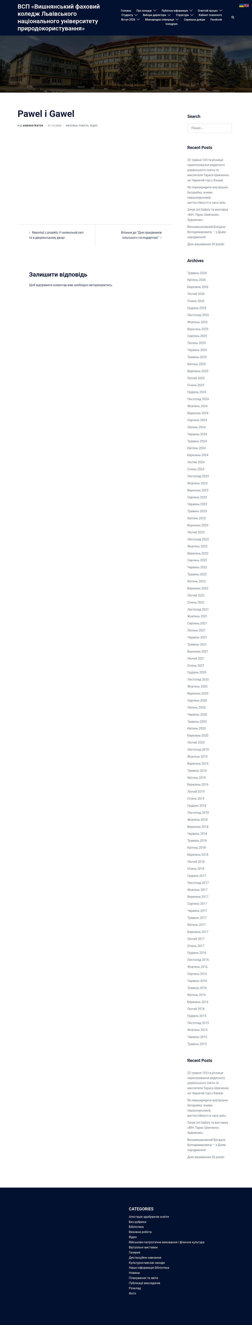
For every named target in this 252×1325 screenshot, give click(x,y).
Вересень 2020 (197, 693)
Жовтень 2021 (197, 616)
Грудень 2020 (196, 672)
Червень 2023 (197, 504)
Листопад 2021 (198, 609)
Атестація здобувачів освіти (149, 1217)
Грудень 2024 (196, 392)
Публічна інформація (175, 10)
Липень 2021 (196, 630)
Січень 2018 (195, 869)
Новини (134, 1273)
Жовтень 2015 (197, 1030)
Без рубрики (137, 1222)
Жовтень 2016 (197, 967)
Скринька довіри (194, 19)
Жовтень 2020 (197, 686)
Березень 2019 (197, 784)
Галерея (134, 1252)
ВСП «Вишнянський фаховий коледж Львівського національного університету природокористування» (59, 17)
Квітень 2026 (196, 280)
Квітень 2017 (196, 925)
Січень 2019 (195, 798)
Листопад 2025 (198, 315)
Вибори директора (154, 15)
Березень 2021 (197, 651)
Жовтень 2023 (197, 483)
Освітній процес (208, 10)
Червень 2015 (197, 1037)
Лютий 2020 (196, 742)
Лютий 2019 (196, 791)
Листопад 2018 (198, 812)
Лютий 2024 (196, 462)
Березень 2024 (197, 455)
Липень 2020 (196, 707)
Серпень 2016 (197, 974)
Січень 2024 (195, 469)
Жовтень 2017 (197, 890)
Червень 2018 (197, 834)
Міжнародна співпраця (159, 19)
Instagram (172, 23)
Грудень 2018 (196, 805)
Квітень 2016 (196, 995)
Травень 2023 (197, 511)
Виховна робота (77, 125)
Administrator (33, 125)
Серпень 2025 (197, 336)
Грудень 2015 (196, 1016)
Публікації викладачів (144, 1283)
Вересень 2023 (197, 490)
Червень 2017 (197, 911)
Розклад (135, 1288)
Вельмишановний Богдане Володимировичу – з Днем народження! (206, 232)
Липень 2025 (196, 343)
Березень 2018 (197, 854)
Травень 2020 (197, 721)
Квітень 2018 (196, 847)
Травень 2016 (197, 988)
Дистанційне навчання (145, 1257)
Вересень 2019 (197, 763)
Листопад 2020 (198, 679)
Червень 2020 (197, 714)
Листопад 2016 (198, 960)
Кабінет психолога (210, 15)
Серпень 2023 (197, 497)
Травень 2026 (197, 273)
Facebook (216, 19)
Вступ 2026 (128, 19)
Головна (126, 10)
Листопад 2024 (198, 399)
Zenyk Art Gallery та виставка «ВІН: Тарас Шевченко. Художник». (207, 215)
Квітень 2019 (196, 777)
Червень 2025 (197, 350)
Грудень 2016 (196, 953)
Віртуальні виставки (143, 1247)
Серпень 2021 (197, 623)
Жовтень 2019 (197, 756)
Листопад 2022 (198, 539)
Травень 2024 (197, 441)
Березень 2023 (197, 525)
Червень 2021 (197, 637)
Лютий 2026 (196, 294)
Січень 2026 (195, 301)
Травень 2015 (197, 1044)
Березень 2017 (197, 932)
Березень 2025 (197, 371)
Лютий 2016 (196, 1009)
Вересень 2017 (197, 896)
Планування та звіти (143, 1278)
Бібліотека (136, 1227)
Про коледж (144, 10)
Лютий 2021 (196, 658)
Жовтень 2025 (197, 322)
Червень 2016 (197, 981)
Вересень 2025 (197, 329)
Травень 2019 (197, 770)
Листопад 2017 (198, 883)
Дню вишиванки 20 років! (205, 244)
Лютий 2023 (196, 532)
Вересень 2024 (197, 413)
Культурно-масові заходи (147, 1263)
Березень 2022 (197, 588)
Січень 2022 (195, 602)
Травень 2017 (197, 918)
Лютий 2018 (196, 862)
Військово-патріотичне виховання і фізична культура (166, 1242)
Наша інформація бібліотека (149, 1267)
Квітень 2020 (196, 728)
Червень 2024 (197, 434)
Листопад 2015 (198, 1023)
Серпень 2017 (197, 904)
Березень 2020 (197, 735)
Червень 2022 (197, 567)
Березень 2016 (197, 1002)
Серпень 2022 (197, 560)
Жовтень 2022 (197, 546)
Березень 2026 (197, 287)
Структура (182, 15)
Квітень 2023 (196, 518)
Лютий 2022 (196, 595)
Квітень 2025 (196, 364)
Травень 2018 (197, 840)
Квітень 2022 (196, 581)
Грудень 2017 (196, 876)
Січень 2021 (195, 665)
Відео (94, 125)
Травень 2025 (197, 357)
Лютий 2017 (196, 939)
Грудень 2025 (196, 308)
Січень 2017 (195, 946)
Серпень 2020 (197, 700)
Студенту (127, 15)
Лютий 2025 (196, 378)
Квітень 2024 (196, 448)
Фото (132, 1293)
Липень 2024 (196, 427)
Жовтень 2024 (197, 406)
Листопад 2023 (198, 476)
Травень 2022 (197, 574)
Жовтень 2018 (197, 819)
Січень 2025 (195, 385)
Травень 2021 (197, 644)
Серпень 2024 (197, 420)
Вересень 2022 (197, 553)
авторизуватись (100, 285)
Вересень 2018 (197, 827)
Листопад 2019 (198, 749)
